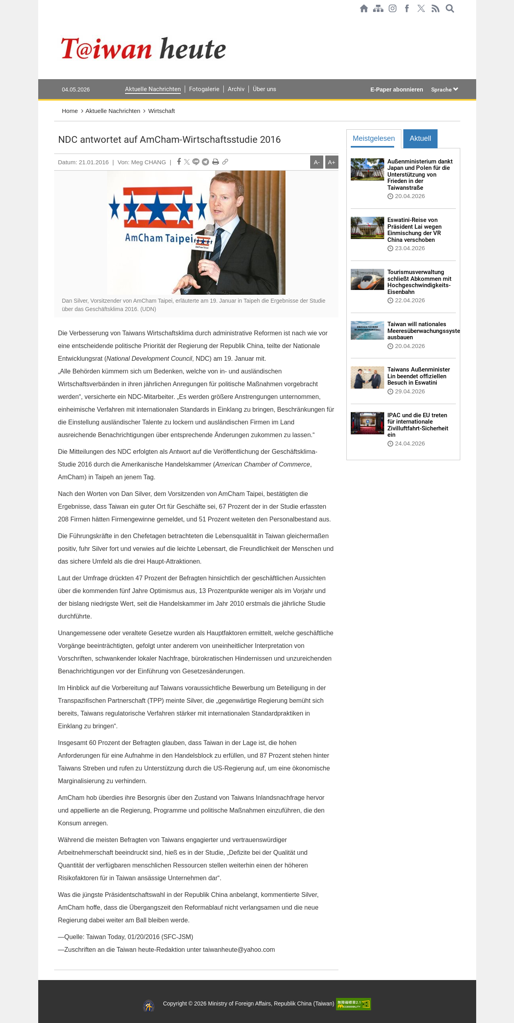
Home (70, 110)
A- (317, 162)
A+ (332, 162)
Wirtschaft (162, 110)
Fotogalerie (204, 89)
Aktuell (420, 138)
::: (56, 21)
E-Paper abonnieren (397, 89)
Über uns (264, 89)
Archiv (236, 89)
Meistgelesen (374, 138)
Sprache (445, 89)
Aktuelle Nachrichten (153, 89)
